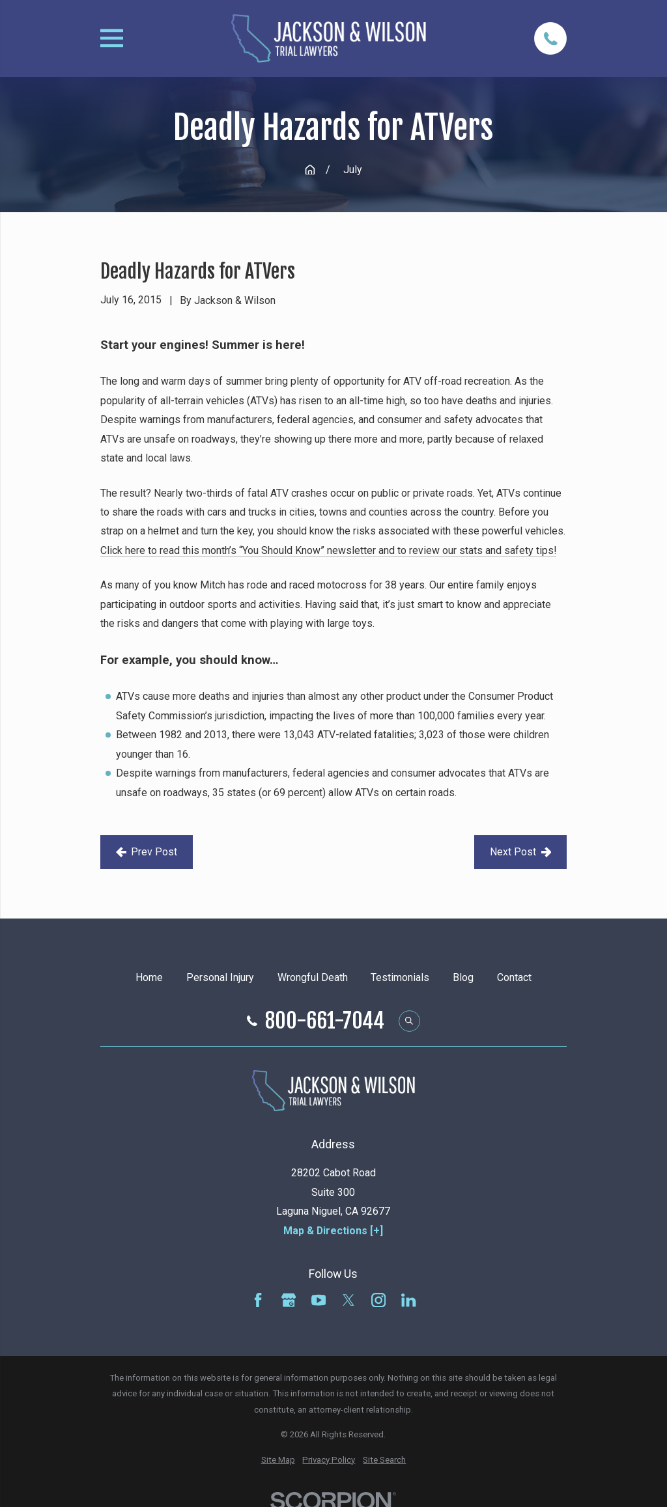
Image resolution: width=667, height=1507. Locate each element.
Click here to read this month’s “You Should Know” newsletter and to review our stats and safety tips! (328, 550)
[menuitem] (278, 1460)
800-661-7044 (324, 1021)
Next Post (521, 852)
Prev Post (147, 852)
